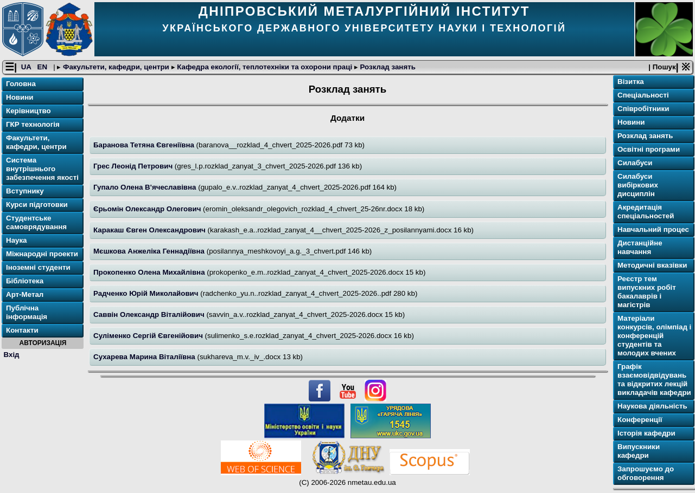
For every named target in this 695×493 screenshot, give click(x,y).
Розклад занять (387, 67)
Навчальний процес (653, 229)
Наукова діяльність (652, 406)
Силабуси (634, 163)
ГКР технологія (33, 124)
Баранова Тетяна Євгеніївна (144, 145)
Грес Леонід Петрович (134, 166)
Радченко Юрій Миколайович (146, 293)
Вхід (12, 355)
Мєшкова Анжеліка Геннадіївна (150, 251)
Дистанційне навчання (639, 247)
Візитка (630, 81)
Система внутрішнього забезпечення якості (42, 168)
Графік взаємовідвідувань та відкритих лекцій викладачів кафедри (654, 379)
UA (27, 67)
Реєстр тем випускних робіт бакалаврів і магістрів (646, 292)
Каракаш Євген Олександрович (150, 230)
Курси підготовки (37, 204)
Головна (21, 84)
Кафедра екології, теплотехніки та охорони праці (264, 67)
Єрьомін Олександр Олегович (148, 209)
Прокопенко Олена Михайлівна (150, 272)
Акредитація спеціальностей (645, 211)
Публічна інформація (26, 312)
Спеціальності (643, 95)
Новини (19, 97)
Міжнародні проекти (42, 254)
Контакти (22, 330)
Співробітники (643, 109)
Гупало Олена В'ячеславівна (145, 187)
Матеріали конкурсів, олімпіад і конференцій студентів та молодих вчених (654, 335)
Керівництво (28, 111)
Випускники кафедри (638, 451)
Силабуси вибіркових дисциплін (637, 185)
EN (43, 67)
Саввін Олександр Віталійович (149, 314)
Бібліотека (24, 281)
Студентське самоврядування (36, 222)
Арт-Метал (24, 294)
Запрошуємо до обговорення (645, 473)
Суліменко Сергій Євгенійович (149, 336)
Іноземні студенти (38, 267)
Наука (16, 240)
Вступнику (25, 191)
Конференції (639, 420)
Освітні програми (648, 149)
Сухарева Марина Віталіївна (145, 357)
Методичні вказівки (652, 265)
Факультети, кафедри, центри (116, 67)
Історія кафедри (646, 433)
